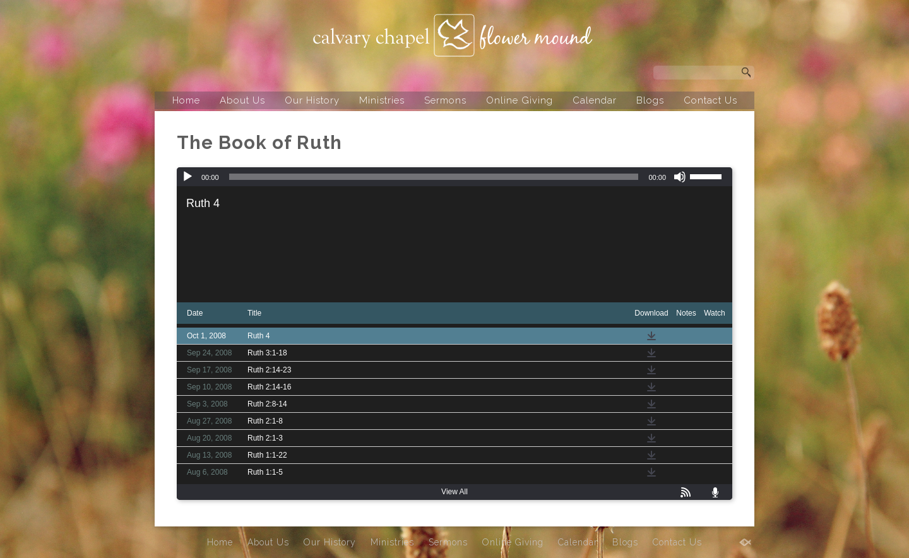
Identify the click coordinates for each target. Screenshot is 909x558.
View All (454, 491)
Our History (312, 100)
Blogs (650, 100)
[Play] (187, 176)
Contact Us (710, 100)
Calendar (595, 100)
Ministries (382, 100)
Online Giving (519, 100)
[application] (454, 176)
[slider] (434, 177)
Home (186, 100)
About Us (242, 100)
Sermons (445, 100)
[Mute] (680, 176)
